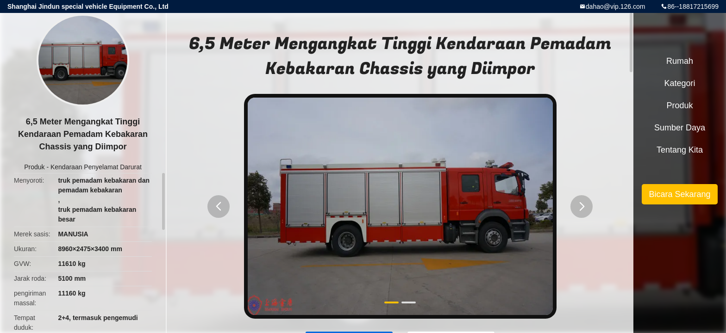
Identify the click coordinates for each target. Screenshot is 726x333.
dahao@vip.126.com (615, 6)
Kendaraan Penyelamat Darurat (96, 167)
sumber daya (679, 127)
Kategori (679, 83)
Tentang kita (680, 149)
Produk (34, 167)
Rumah (679, 61)
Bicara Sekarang (679, 194)
